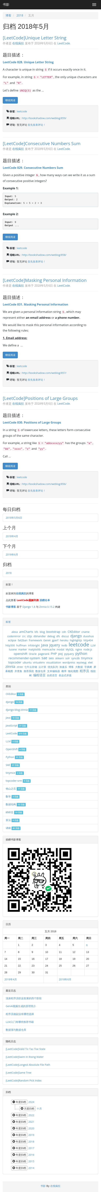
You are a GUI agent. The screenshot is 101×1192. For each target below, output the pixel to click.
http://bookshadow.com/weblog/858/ (44, 255)
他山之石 (16, 788)
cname (85, 632)
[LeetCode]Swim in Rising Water (25, 1057)
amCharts (26, 632)
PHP (54, 654)
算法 (12, 820)
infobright (34, 645)
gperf (55, 640)
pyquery (69, 654)
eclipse (12, 640)
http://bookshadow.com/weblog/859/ (44, 118)
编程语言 (39, 675)
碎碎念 (14, 812)
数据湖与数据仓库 (16, 1029)
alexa (15, 632)
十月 (39, 1108)
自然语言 (52, 675)
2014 (31, 1168)
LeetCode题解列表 (28, 600)
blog (42, 632)
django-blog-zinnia (21, 709)
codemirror (14, 636)
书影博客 (11, 606)
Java (44, 645)
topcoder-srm (18, 780)
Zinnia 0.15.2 (46, 606)
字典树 (88, 667)
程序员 (84, 671)
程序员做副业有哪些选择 (20, 1014)
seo (51, 658)
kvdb (64, 645)
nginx (79, 649)
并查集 (18, 671)
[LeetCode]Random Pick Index (23, 1080)
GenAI (47, 640)
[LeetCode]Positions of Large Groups (40, 398)
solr (67, 658)
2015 (31, 1161)
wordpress (69, 662)
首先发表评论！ (37, 124)
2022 (31, 1115)
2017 (31, 1148)
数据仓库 (40, 671)
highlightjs (76, 640)
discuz (65, 636)
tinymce (87, 658)
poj (60, 654)
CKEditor (74, 632)
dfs (58, 636)
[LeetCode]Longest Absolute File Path (28, 1064)
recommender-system (24, 658)
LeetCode (63, 43)
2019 (31, 1135)
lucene (13, 649)
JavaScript (16, 725)
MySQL (70, 649)
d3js (29, 636)
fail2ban (22, 640)
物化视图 (73, 671)
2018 (19, 15)
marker (22, 649)
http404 (88, 640)
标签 (8, 621)
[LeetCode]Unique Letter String (34, 38)
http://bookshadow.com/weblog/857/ (44, 373)
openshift (20, 654)
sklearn (59, 658)
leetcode (22, 111)
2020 (31, 1128)
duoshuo (88, 636)
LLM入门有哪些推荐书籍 (20, 1022)
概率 (64, 671)
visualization (53, 662)
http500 (10, 645)
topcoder (14, 662)
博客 (8, 15)
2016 (31, 1154)
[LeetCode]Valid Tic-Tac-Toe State (25, 1049)
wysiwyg (82, 662)
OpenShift (16, 749)
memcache (48, 649)
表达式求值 (65, 675)
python (81, 653)
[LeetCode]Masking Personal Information (45, 280)
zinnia (10, 666)
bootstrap (53, 632)
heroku (64, 640)
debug (51, 636)
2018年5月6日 (14, 517)
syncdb (75, 658)
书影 (6, 4)
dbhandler (40, 636)
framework (35, 640)
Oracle (33, 654)
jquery (54, 645)
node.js (87, 649)
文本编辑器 (53, 671)
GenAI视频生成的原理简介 (21, 1006)
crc (24, 636)
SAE (13, 765)
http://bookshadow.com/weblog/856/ (44, 484)
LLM (93, 645)
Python (15, 757)
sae (44, 657)
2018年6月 (12, 554)
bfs (36, 632)
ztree (20, 667)
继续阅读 (10, 100)
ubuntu (27, 662)
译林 (13, 828)
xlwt (90, 662)
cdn (64, 632)
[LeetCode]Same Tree (18, 1072)
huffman (21, 645)
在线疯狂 (18, 43)
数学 (12, 796)
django (76, 635)
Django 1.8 (29, 606)
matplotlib (34, 649)
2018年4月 (12, 536)
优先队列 (53, 667)
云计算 (42, 667)
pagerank (43, 654)
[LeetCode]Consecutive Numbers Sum (41, 143)
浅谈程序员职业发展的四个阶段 (24, 998)
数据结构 (16, 804)
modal (60, 649)
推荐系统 (29, 671)
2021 (31, 1121)
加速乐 (63, 667)
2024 (31, 1102)
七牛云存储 (30, 667)
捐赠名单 (45, 600)
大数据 (79, 667)
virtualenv (39, 662)
